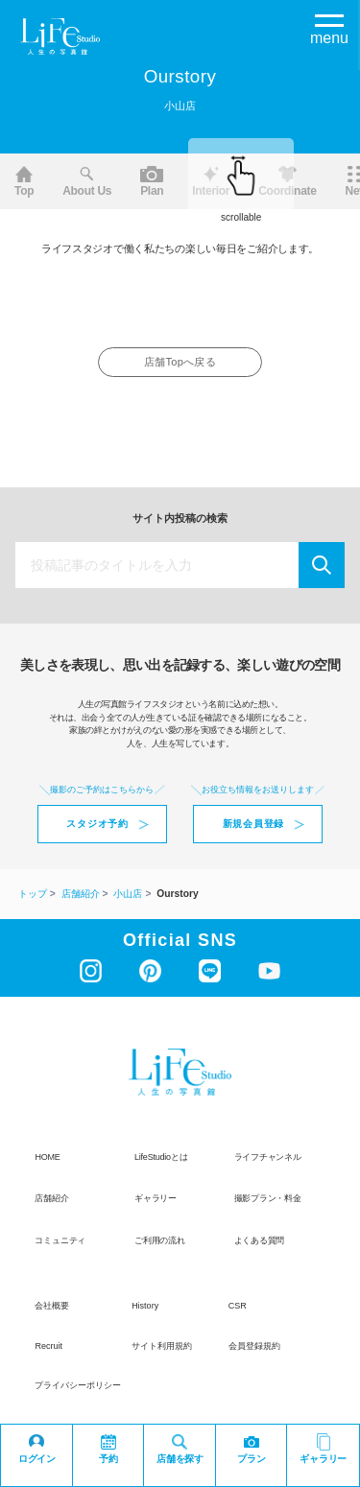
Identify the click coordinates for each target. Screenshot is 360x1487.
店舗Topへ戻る (180, 361)
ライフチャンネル (267, 1157)
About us (86, 182)
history (145, 1306)
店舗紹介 (51, 1198)
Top (24, 182)
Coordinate (287, 182)
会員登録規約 (254, 1346)
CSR (237, 1306)
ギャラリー (155, 1198)
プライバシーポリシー (78, 1385)
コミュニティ (60, 1240)
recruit (48, 1346)
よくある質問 (259, 1240)
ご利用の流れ (159, 1240)
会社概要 (52, 1306)
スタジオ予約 (97, 823)
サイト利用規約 (162, 1346)
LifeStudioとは (160, 1157)
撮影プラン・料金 (267, 1198)
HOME (47, 1157)
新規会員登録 (254, 823)
